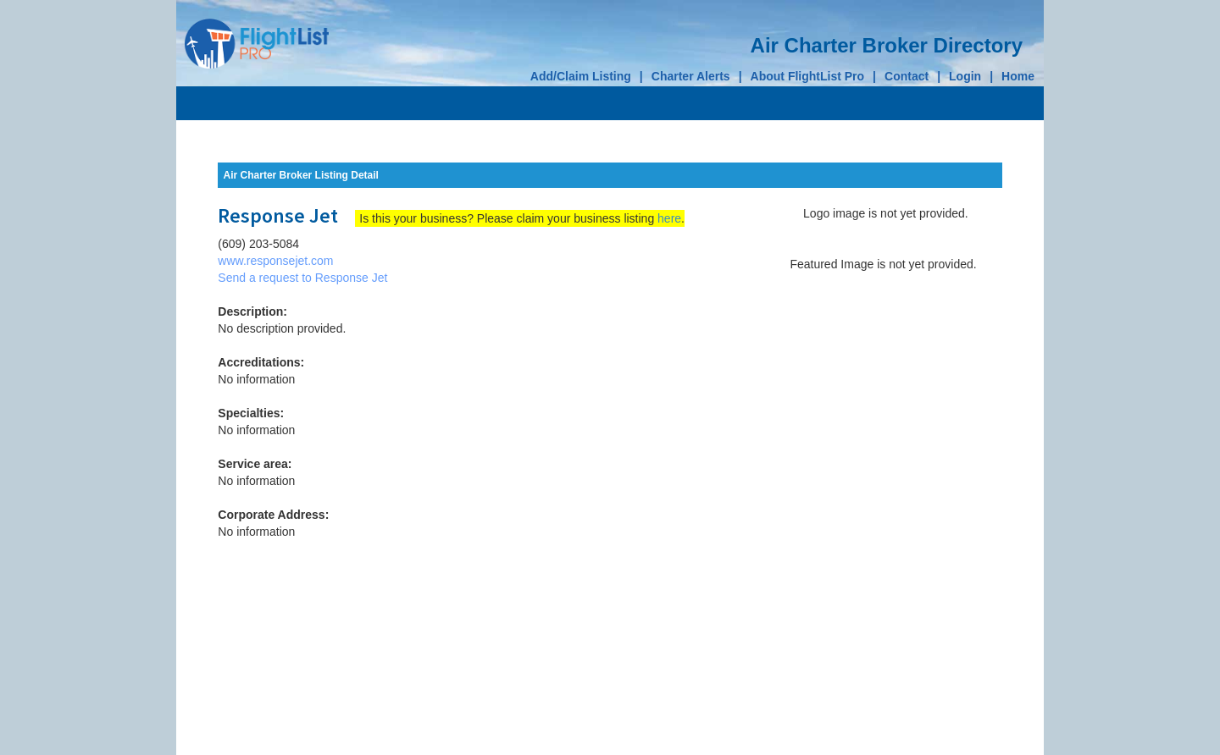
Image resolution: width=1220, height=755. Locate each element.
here (669, 218)
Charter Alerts (691, 76)
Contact (906, 76)
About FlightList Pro (808, 76)
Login (965, 76)
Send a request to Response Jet (302, 277)
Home (1017, 76)
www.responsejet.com (275, 260)
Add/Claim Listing (580, 76)
